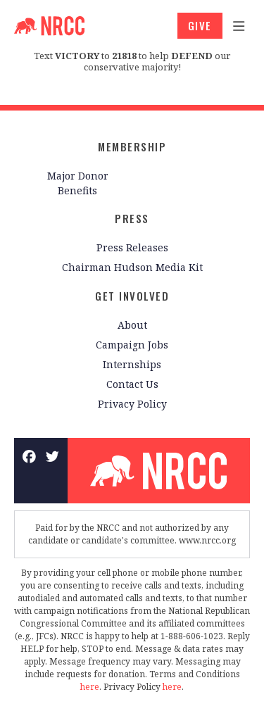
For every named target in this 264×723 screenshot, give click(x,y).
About (132, 325)
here (89, 687)
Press (132, 218)
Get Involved (132, 295)
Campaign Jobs (132, 344)
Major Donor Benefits (77, 183)
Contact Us (132, 384)
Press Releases (132, 247)
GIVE (200, 25)
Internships (132, 364)
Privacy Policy (132, 403)
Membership (132, 146)
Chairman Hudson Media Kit (132, 267)
